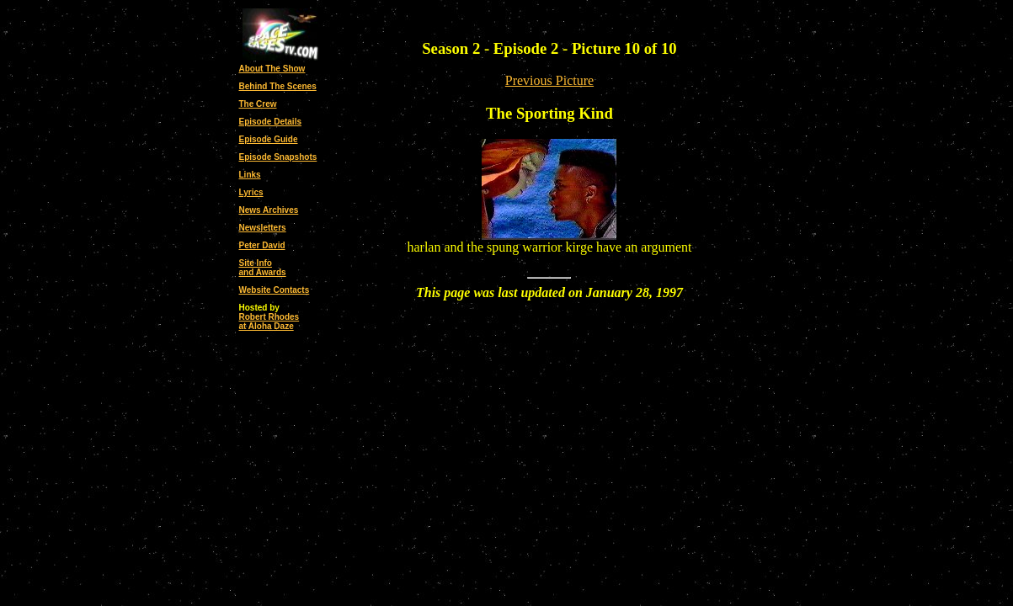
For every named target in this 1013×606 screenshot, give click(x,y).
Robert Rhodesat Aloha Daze (269, 321)
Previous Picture (549, 80)
